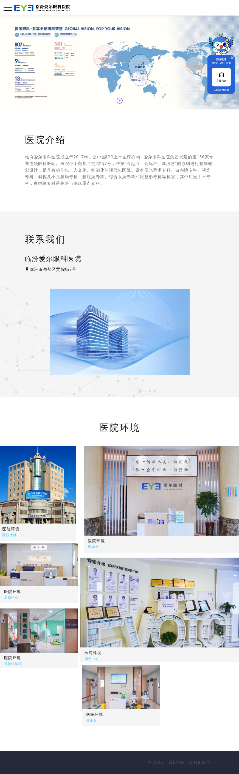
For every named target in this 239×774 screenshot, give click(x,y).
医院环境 (132, 541)
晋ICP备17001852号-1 (191, 762)
